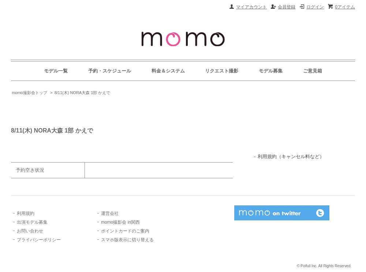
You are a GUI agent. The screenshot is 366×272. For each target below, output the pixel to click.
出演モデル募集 (32, 222)
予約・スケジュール (109, 71)
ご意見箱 (312, 71)
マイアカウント (251, 7)
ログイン (315, 7)
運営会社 (110, 213)
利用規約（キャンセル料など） (291, 156)
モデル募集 (271, 71)
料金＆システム (168, 71)
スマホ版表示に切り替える (127, 239)
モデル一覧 (56, 71)
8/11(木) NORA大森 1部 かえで (83, 92)
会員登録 (286, 7)
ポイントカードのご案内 (125, 231)
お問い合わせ (30, 231)
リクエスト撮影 (221, 71)
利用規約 (25, 213)
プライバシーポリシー (39, 239)
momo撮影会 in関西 (120, 222)
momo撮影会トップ (29, 92)
